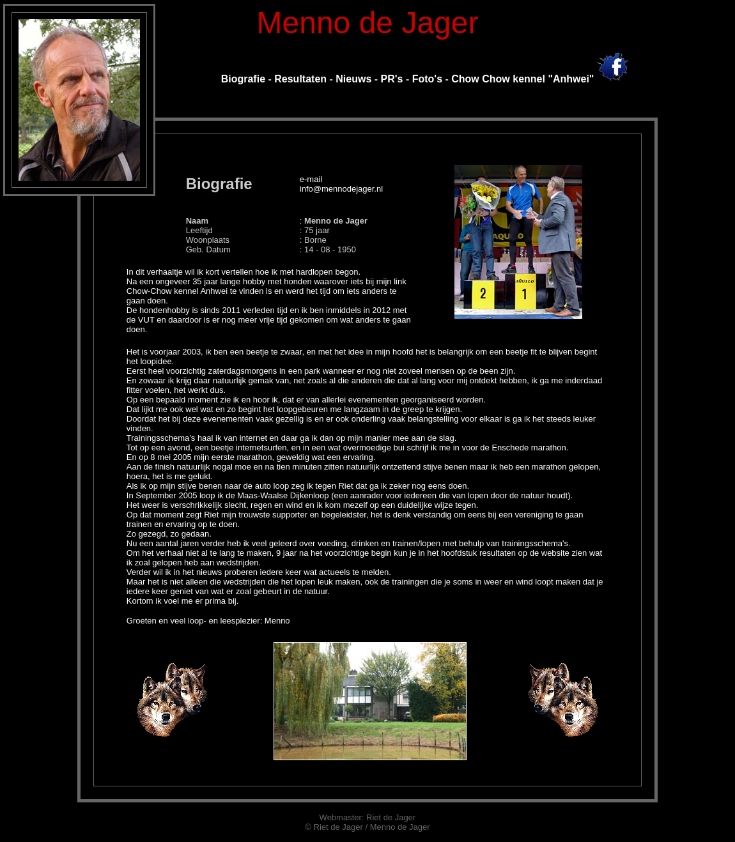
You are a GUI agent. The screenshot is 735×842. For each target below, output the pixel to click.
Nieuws (353, 78)
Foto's (427, 78)
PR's (392, 78)
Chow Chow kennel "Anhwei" (522, 78)
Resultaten (299, 78)
